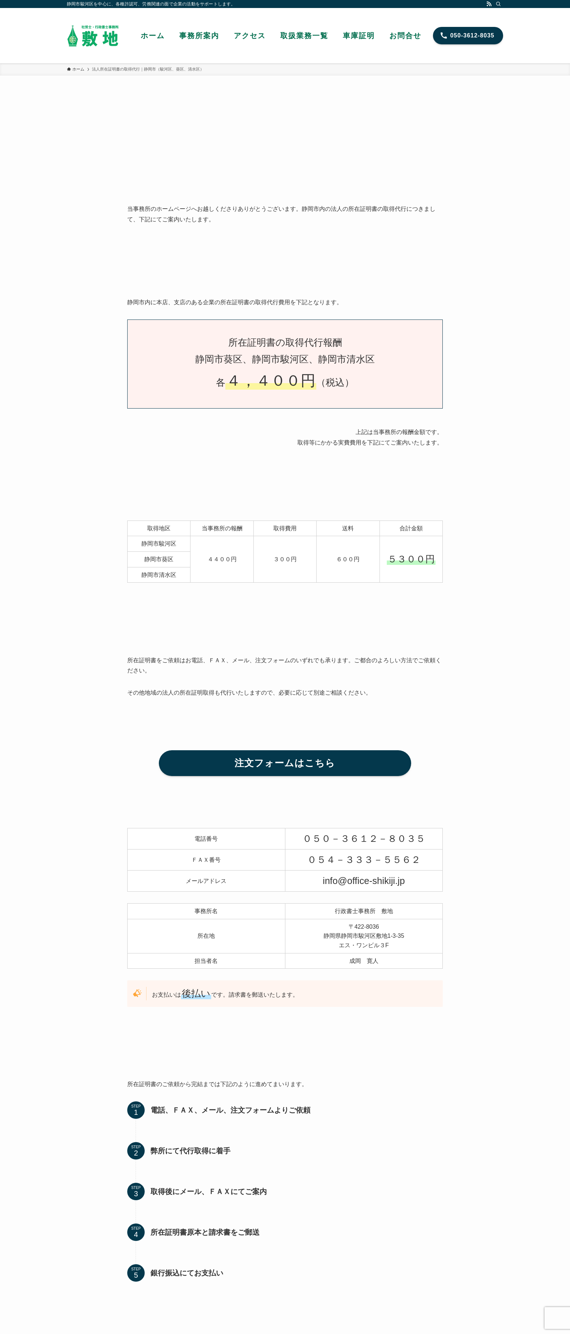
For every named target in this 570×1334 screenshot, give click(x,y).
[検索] (498, 4)
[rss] (489, 4)
